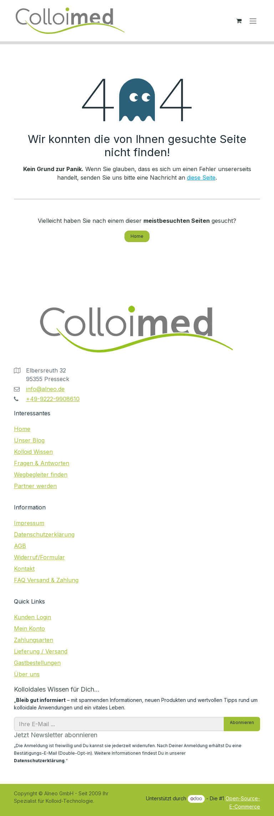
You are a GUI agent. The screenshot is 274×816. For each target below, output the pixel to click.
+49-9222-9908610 (53, 398)
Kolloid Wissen (33, 451)
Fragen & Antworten (41, 463)
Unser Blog (29, 440)
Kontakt (24, 568)
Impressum (29, 523)
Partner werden (35, 485)
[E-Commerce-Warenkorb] (239, 21)
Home (137, 236)
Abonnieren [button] (242, 722)
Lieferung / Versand (40, 651)
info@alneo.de (45, 388)
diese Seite (201, 177)
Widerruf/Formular (39, 557)
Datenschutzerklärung (44, 534)
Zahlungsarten (33, 639)
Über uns (27, 674)
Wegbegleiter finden (40, 474)
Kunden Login (32, 617)
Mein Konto (29, 628)
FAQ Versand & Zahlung (46, 580)
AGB (20, 545)
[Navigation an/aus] (253, 20)
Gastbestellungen (37, 662)
